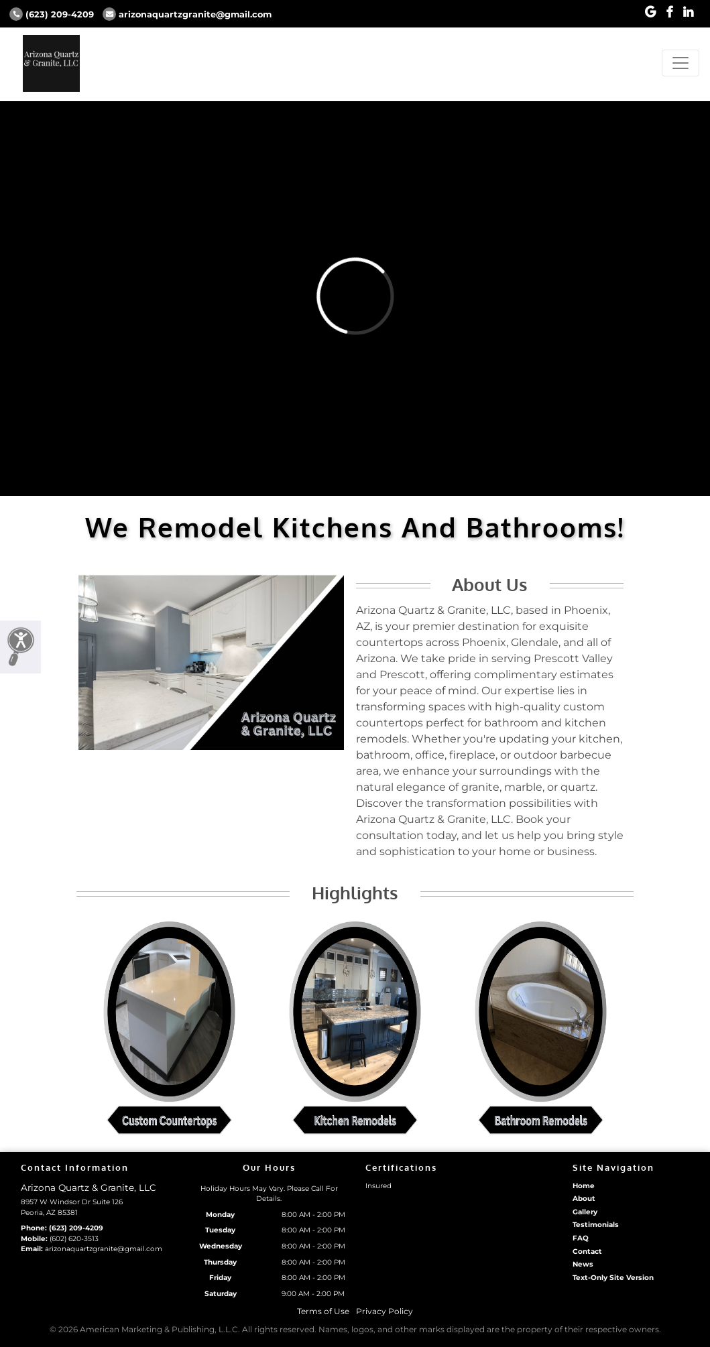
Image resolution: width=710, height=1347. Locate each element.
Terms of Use (323, 1311)
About (584, 1198)
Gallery (585, 1212)
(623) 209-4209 (51, 14)
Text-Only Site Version (613, 1277)
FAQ (581, 1238)
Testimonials (596, 1224)
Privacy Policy (384, 1311)
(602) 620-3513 (74, 1238)
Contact (587, 1251)
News (583, 1264)
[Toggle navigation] (680, 63)
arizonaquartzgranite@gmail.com (187, 14)
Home (584, 1185)
